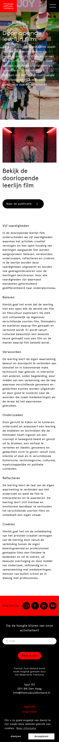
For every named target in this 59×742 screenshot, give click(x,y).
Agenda (29, 706)
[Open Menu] (53, 6)
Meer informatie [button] (26, 728)
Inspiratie (29, 711)
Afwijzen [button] (16, 736)
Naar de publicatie (23, 203)
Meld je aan (29, 655)
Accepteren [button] (41, 736)
